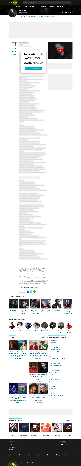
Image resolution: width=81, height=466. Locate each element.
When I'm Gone (54, 372)
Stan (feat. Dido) (54, 347)
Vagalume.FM (60, 6)
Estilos (32, 6)
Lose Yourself (54, 340)
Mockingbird (53, 342)
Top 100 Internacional (13, 447)
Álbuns (24, 16)
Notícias (43, 6)
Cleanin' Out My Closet (56, 370)
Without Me (53, 344)
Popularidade (47, 16)
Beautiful (53, 391)
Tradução (13, 45)
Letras (20, 16)
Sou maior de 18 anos (33, 68)
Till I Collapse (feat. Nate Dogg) (58, 358)
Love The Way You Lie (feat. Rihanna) (59, 368)
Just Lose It (53, 393)
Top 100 (25, 6)
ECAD (20, 277)
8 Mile (52, 356)
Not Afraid (53, 386)
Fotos (29, 16)
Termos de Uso (63, 444)
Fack (52, 374)
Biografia (41, 16)
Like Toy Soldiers (54, 381)
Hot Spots (51, 6)
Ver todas (44, 337)
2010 (25, 276)
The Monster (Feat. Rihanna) (57, 395)
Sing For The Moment (55, 379)
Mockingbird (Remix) (55, 363)
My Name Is (53, 388)
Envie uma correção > (34, 287)
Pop (26, 12)
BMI (31, 268)
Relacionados (34, 16)
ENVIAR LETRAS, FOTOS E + (66, 12)
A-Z (37, 6)
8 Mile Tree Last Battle (56, 354)
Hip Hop (20, 12)
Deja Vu (52, 377)
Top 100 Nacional (12, 446)
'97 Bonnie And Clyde (55, 384)
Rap (24, 12)
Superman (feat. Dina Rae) (56, 351)
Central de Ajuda (64, 442)
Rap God (53, 361)
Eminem (22, 10)
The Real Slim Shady (55, 349)
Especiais (11, 442)
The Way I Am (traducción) (56, 365)
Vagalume (15, 2)
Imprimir (13, 54)
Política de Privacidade (65, 446)
